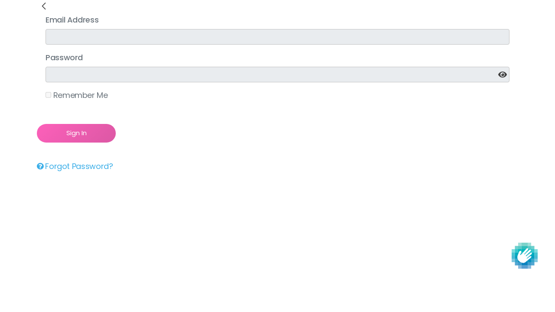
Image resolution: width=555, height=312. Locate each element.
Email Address (72, 19)
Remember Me (77, 95)
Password (64, 57)
